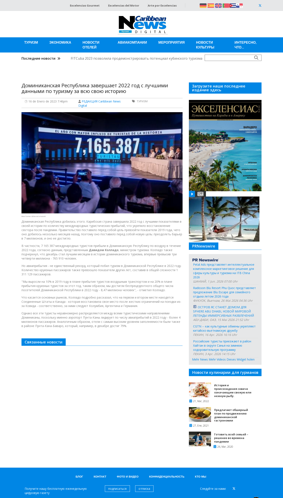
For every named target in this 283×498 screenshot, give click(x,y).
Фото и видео (128, 466)
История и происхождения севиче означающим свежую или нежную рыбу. (232, 387)
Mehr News (200, 359)
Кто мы (200, 466)
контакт (100, 466)
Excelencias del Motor (123, 5)
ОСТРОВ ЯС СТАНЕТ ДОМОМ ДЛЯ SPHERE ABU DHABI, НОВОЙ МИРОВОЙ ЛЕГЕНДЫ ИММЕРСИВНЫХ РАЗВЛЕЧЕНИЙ (223, 310)
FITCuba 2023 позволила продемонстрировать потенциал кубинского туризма (135, 57)
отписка (144, 479)
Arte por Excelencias (162, 5)
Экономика (60, 42)
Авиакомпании (132, 42)
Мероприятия (171, 42)
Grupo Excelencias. (239, 492)
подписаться (117, 479)
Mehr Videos (217, 359)
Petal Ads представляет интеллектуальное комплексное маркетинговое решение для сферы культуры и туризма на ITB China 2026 (223, 270)
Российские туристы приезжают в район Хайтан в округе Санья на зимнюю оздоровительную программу (222, 345)
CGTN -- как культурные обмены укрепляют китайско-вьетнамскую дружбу (224, 328)
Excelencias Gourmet (85, 5)
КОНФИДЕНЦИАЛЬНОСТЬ (166, 466)
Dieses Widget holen (241, 359)
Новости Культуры (205, 44)
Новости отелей (91, 44)
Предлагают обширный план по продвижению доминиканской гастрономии (230, 408)
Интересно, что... (245, 44)
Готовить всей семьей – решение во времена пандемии (230, 429)
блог (79, 466)
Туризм (31, 42)
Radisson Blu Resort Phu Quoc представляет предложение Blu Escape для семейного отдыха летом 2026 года (224, 291)
